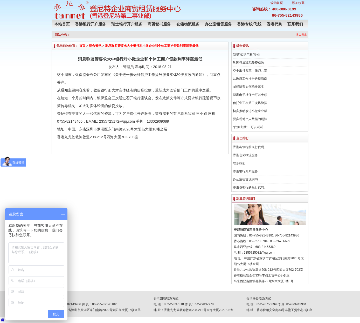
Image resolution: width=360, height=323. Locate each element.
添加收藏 (298, 3)
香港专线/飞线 (249, 24)
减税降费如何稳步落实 (248, 87)
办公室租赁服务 (218, 24)
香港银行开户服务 (90, 24)
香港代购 (274, 24)
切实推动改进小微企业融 (250, 111)
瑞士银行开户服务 (126, 24)
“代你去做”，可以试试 (248, 127)
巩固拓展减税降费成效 (248, 62)
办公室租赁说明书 (245, 179)
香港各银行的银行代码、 (250, 147)
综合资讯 (95, 46)
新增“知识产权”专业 (246, 54)
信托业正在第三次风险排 (250, 103)
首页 (82, 46)
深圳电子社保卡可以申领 (250, 95)
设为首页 (277, 3)
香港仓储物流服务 (245, 155)
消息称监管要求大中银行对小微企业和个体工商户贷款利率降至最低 (151, 46)
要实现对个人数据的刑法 (250, 119)
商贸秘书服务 (159, 24)
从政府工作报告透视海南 (250, 79)
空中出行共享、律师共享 (250, 70)
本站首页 (62, 24)
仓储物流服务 (187, 24)
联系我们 (295, 24)
